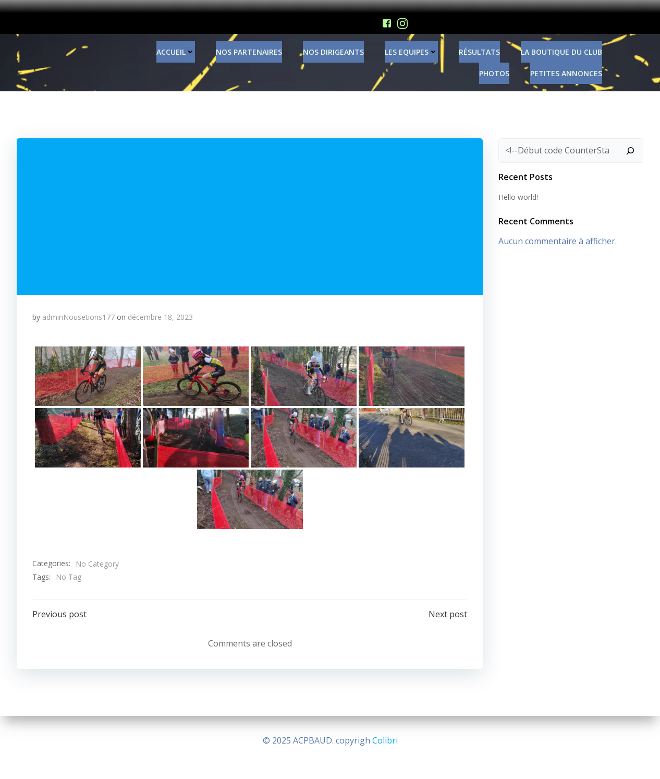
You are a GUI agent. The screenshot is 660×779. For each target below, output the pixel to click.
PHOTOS (494, 64)
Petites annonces (566, 64)
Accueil (175, 43)
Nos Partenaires (249, 43)
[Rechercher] (630, 142)
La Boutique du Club (561, 43)
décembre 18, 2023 (160, 308)
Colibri (385, 740)
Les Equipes (411, 43)
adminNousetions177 (78, 308)
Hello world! (518, 189)
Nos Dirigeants (333, 43)
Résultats (479, 43)
